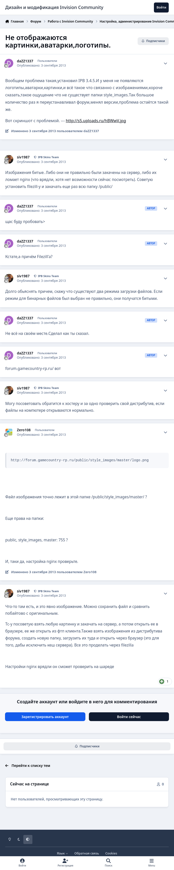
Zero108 (24, 430)
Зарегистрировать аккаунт (45, 716)
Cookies (111, 853)
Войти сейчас (129, 716)
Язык (62, 853)
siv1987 (23, 157)
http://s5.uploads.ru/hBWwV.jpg (96, 120)
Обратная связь (86, 853)
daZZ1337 (25, 61)
